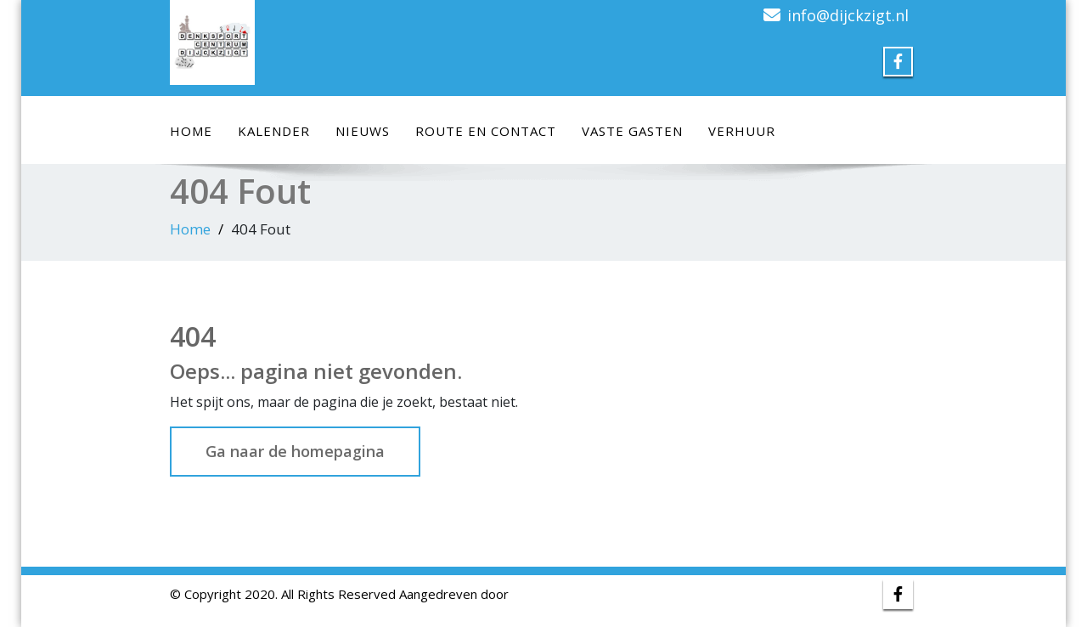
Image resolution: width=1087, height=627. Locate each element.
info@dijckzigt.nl (848, 15)
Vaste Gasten (632, 130)
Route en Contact (485, 130)
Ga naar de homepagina (295, 451)
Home (191, 130)
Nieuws (362, 130)
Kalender (274, 130)
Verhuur (741, 130)
